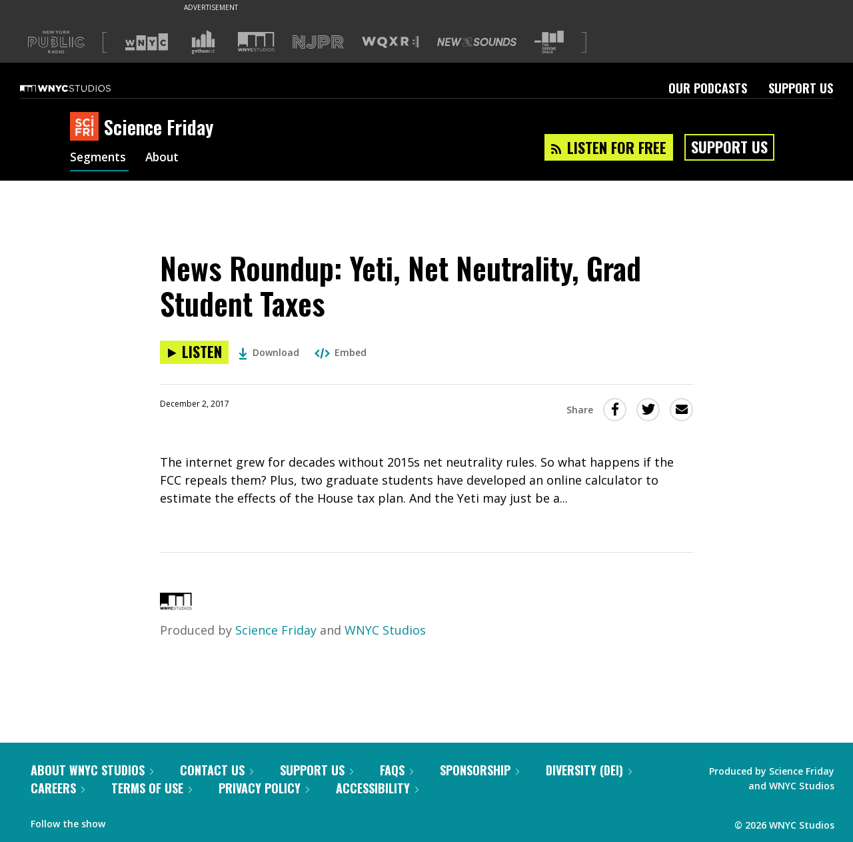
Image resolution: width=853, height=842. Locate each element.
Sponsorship (479, 770)
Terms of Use (151, 788)
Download (269, 352)
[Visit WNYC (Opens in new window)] (146, 42)
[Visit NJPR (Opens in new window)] (318, 42)
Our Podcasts (707, 88)
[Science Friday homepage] (87, 127)
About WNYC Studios (92, 770)
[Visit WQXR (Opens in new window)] (390, 42)
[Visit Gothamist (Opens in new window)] (203, 42)
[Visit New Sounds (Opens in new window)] (476, 42)
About (165, 159)
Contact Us (216, 770)
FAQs (396, 770)
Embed (341, 352)
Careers (58, 788)
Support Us (800, 88)
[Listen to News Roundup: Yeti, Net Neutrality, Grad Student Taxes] (194, 352)
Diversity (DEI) (589, 770)
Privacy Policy (264, 788)
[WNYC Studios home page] (82, 88)
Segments (99, 159)
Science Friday (276, 630)
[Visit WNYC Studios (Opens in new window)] (256, 41)
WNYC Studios (385, 630)
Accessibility (377, 788)
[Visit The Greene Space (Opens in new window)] (549, 42)
